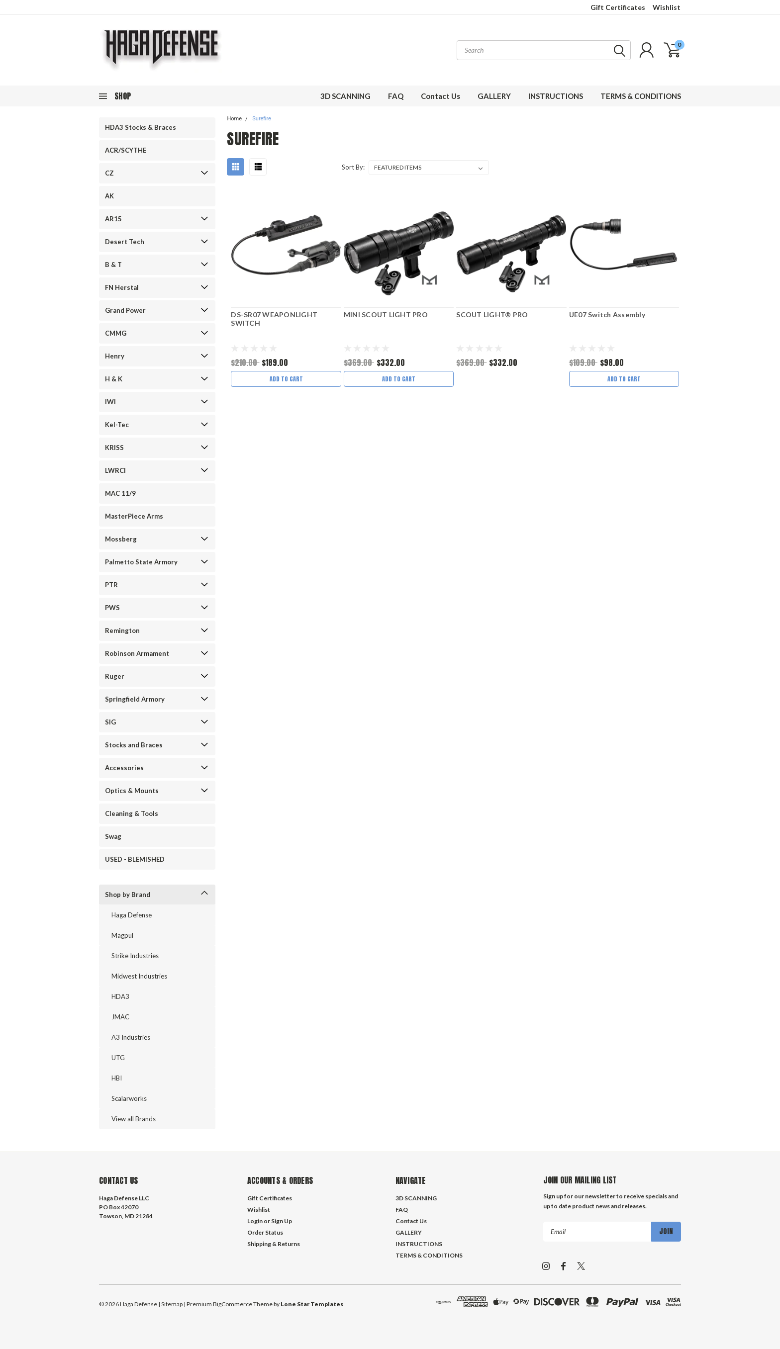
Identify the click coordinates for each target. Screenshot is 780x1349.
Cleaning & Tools (131, 813)
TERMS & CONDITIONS (640, 95)
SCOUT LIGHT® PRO (492, 314)
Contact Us (440, 95)
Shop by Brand (127, 895)
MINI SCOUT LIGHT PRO (386, 314)
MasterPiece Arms (134, 516)
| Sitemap (170, 1304)
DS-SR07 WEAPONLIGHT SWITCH (274, 319)
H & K (113, 379)
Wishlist (667, 7)
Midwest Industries (139, 976)
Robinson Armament (137, 653)
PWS (112, 608)
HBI (116, 1078)
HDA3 (120, 996)
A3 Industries (130, 1037)
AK (109, 196)
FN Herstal (122, 287)
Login (255, 1221)
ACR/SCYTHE (125, 150)
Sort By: (353, 167)
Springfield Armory (135, 699)
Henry (114, 356)
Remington (122, 630)
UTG (118, 1058)
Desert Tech (124, 242)
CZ (109, 173)
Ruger (114, 676)
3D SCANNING (345, 95)
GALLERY (494, 95)
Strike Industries (135, 956)
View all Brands (133, 1119)
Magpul (122, 935)
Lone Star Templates (312, 1304)
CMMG (115, 333)
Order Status (265, 1232)
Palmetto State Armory (141, 562)
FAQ (395, 95)
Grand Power (125, 310)
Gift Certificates (617, 7)
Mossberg (121, 539)
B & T (113, 265)
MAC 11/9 (120, 493)
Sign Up (281, 1221)
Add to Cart (286, 378)
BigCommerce (232, 1304)
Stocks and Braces (134, 745)
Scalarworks (129, 1098)
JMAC (120, 1017)
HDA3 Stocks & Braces (140, 127)
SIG (110, 722)
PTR (111, 585)
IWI (110, 402)
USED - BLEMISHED (135, 859)
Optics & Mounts (132, 791)
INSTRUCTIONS (555, 95)
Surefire (261, 118)
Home (234, 118)
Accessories (124, 768)
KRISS (114, 447)
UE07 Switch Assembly (607, 314)
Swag (113, 836)
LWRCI (115, 470)
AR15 (113, 219)
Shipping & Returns (273, 1244)
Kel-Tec (117, 425)
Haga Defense (131, 915)
